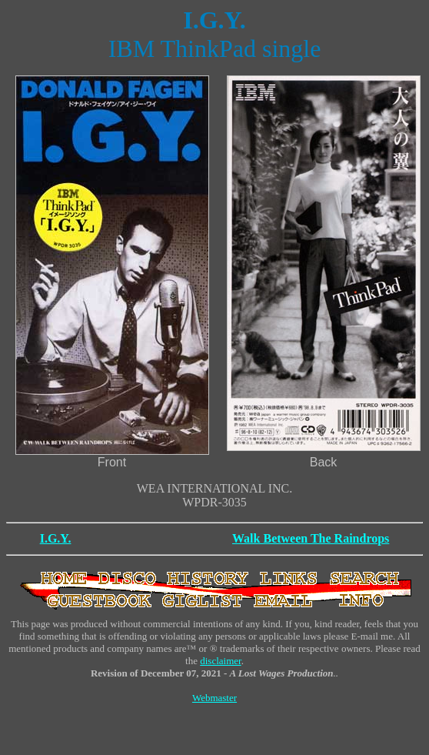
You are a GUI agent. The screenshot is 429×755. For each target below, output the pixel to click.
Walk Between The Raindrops (310, 538)
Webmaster (214, 697)
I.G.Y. (56, 538)
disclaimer (220, 660)
